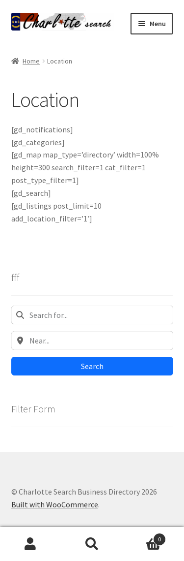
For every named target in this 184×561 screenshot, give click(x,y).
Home (31, 61)
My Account (30, 544)
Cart (144, 537)
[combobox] (92, 315)
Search (92, 366)
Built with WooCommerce (54, 504)
